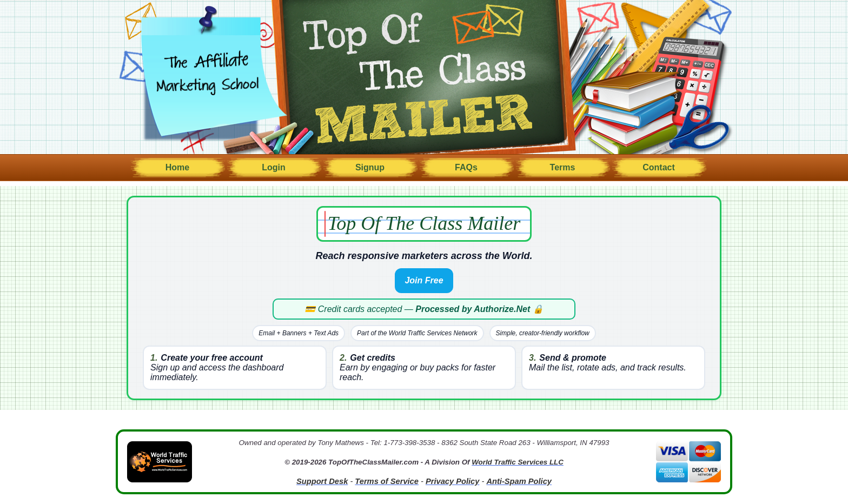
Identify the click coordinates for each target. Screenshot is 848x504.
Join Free (424, 280)
